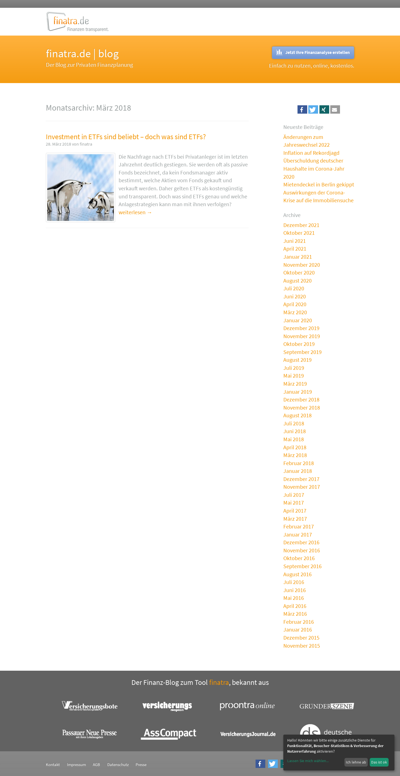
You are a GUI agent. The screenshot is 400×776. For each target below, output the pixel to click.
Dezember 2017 (301, 478)
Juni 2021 (294, 240)
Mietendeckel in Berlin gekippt (318, 184)
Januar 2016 (297, 629)
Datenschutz (118, 764)
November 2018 (301, 407)
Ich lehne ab (356, 762)
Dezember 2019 (301, 328)
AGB (96, 764)
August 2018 (297, 415)
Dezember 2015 (301, 637)
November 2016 (301, 550)
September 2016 (302, 566)
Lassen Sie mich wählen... (308, 760)
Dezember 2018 (301, 399)
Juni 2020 (294, 296)
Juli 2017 (293, 494)
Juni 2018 (294, 431)
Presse (141, 764)
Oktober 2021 (299, 232)
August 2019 (297, 359)
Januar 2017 (297, 534)
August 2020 (297, 280)
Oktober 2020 (299, 272)
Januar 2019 (297, 391)
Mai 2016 (293, 597)
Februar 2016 (298, 621)
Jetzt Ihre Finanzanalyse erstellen (313, 52)
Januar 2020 (297, 320)
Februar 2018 (298, 463)
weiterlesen (132, 212)
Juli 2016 (293, 581)
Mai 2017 (293, 502)
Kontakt (53, 764)
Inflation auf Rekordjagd (311, 152)
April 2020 (294, 304)
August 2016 (297, 574)
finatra (219, 682)
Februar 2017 (298, 526)
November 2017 (301, 486)
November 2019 (301, 336)
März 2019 (295, 383)
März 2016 (295, 613)
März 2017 (295, 518)
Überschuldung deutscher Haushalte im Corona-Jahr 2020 (313, 168)
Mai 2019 (293, 375)
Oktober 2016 (299, 558)
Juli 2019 (293, 367)
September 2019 (302, 351)
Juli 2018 (293, 423)
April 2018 (294, 447)
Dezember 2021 (301, 224)
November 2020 (301, 264)
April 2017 (294, 510)
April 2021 (294, 248)
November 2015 (301, 645)
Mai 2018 (293, 439)
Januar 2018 (297, 470)
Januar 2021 (297, 256)
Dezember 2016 (301, 542)
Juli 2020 (293, 288)
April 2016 (294, 605)
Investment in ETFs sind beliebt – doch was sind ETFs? (126, 136)
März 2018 (295, 454)
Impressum (76, 764)
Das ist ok (379, 762)
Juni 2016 (294, 590)
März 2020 (295, 312)
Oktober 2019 (299, 343)
